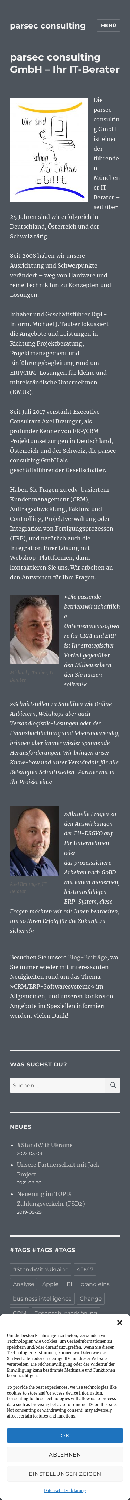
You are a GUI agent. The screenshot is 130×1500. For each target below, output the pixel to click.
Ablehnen (65, 1454)
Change (91, 1298)
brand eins (95, 1284)
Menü (108, 25)
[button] (119, 1322)
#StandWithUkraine (45, 1145)
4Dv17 (85, 1269)
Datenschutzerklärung (65, 1490)
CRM (19, 1313)
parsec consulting (48, 26)
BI (69, 1284)
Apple (50, 1284)
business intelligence (42, 1298)
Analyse (23, 1284)
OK (65, 1435)
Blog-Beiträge (87, 957)
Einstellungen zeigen (65, 1473)
